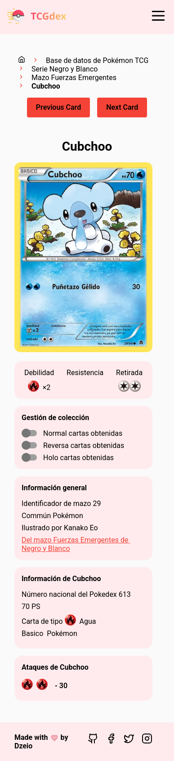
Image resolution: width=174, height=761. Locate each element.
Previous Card (58, 107)
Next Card (122, 107)
